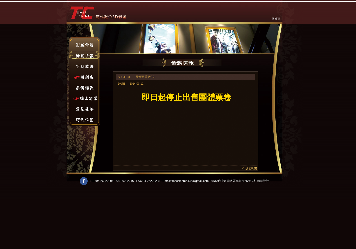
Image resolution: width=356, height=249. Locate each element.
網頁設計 (263, 181)
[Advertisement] (136, 217)
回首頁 (276, 18)
